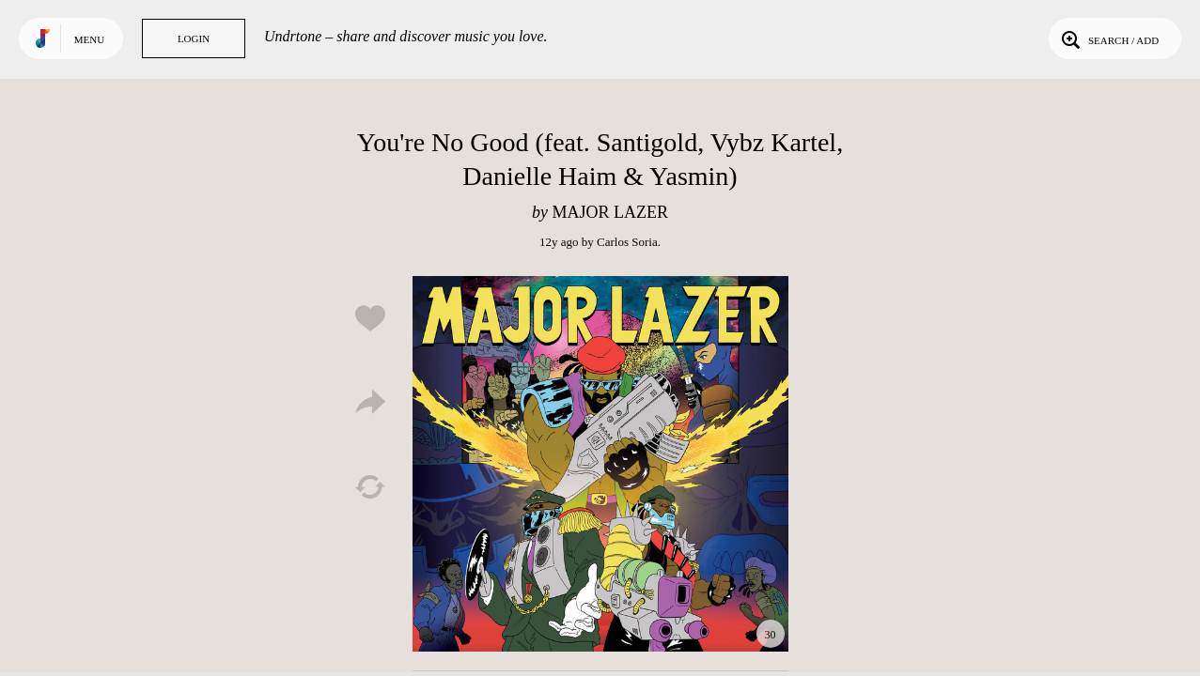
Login (194, 38)
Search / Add (1108, 38)
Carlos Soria (627, 242)
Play (600, 463)
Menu (89, 39)
